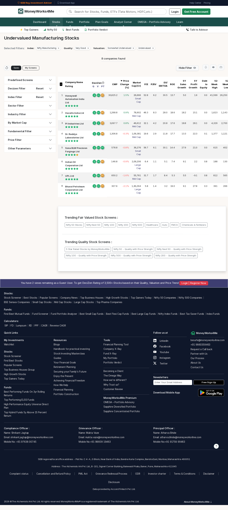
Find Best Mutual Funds (17, 314)
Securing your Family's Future (70, 372)
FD (12, 326)
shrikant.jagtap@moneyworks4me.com (32, 437)
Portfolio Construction (66, 394)
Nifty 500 (137, 225)
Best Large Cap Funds (144, 314)
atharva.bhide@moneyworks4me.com (180, 437)
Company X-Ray (112, 349)
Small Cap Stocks (42, 302)
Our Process (197, 358)
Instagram (161, 358)
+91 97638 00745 (26, 442)
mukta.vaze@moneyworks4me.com (104, 437)
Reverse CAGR (58, 326)
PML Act (83, 474)
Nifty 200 (123, 225)
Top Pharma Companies (109, 302)
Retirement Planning (64, 367)
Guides (57, 358)
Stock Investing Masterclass (69, 354)
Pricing (207, 3)
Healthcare (152, 225)
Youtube (161, 352)
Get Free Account (196, 11)
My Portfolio (110, 358)
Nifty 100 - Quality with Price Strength (86, 256)
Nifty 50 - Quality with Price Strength (133, 249)
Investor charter (157, 474)
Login (175, 11)
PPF (36, 326)
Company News (69, 298)
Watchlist (9, 345)
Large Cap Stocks (84, 302)
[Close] (59, 48)
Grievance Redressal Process (111, 474)
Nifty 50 (50, 29)
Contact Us (197, 367)
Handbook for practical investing (72, 349)
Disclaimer (209, 474)
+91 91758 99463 (175, 442)
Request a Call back (201, 349)
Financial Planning (63, 390)
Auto (164, 225)
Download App (66, 2)
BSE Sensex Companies (17, 302)
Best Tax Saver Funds (192, 314)
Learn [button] (179, 21)
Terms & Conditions (184, 474)
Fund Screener (40, 314)
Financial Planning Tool (115, 345)
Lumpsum (21, 326)
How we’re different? (115, 380)
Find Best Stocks (13, 361)
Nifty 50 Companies (165, 298)
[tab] (30, 80)
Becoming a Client (113, 371)
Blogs (57, 345)
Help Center (195, 3)
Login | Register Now (193, 283)
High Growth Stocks (117, 298)
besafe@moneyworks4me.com (207, 340)
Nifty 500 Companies (190, 298)
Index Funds (213, 314)
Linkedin (160, 341)
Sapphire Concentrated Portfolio (121, 411)
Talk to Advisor (197, 29)
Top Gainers (29, 29)
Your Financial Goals (65, 363)
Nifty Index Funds (167, 314)
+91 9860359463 (200, 345)
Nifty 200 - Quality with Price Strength (176, 256)
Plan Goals (101, 21)
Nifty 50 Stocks (74, 225)
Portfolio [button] (84, 21)
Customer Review (113, 389)
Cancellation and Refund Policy (53, 474)
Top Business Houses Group (19, 370)
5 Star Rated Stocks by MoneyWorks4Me (88, 249)
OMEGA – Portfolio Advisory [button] (154, 21)
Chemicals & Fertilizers (194, 225)
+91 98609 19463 (100, 442)
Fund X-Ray (110, 354)
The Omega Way (112, 376)
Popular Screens (49, 298)
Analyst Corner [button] (123, 21)
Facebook (162, 347)
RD (30, 326)
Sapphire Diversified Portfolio (119, 407)
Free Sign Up (209, 382)
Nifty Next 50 (93, 225)
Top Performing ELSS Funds (19, 400)
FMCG (174, 225)
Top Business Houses (91, 298)
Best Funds (70, 29)
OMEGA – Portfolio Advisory (119, 402)
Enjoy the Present (63, 376)
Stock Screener (12, 298)
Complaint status (18, 474)
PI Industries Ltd (74, 124)
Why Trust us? (111, 385)
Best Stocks (30, 298)
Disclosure (114, 482)
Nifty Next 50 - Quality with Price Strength (179, 249)
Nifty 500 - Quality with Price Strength (131, 256)
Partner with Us (199, 354)
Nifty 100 (109, 225)
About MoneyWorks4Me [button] (198, 502)
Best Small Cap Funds (91, 314)
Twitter (160, 364)
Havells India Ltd (74, 113)
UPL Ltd (69, 176)
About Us (196, 363)
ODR (137, 474)
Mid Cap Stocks (63, 302)
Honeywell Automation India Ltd (74, 99)
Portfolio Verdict (96, 29)
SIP (6, 326)
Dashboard (39, 21)
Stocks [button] (56, 21)
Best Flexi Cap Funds (117, 314)
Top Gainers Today (141, 298)
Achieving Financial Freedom (69, 381)
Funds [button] (69, 21)
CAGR (44, 326)
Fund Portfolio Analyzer (64, 314)
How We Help (61, 385)
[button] (48, 48)
